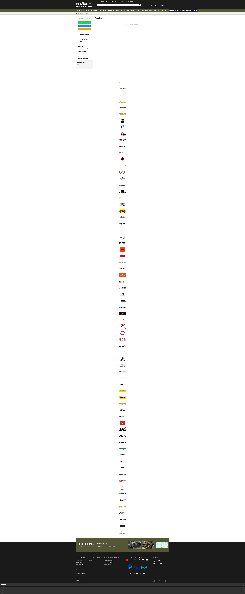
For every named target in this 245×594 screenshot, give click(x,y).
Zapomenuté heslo (107, 564)
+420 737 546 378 (161, 561)
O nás (98, 1)
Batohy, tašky (80, 10)
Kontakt (122, 1)
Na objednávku (81, 66)
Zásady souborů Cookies (108, 562)
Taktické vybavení (169, 10)
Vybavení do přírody (186, 10)
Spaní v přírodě (135, 10)
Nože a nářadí (102, 10)
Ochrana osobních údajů (108, 560)
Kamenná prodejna (129, 1)
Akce (80, 26)
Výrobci (89, 18)
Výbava (177, 10)
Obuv (128, 10)
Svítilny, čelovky (158, 10)
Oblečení (123, 10)
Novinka (81, 22)
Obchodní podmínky (104, 1)
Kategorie (80, 18)
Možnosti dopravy (79, 562)
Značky (195, 10)
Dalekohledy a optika (92, 10)
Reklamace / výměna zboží (114, 1)
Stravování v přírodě (146, 10)
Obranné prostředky (113, 10)
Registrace (90, 560)
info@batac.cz (159, 563)
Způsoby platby (79, 560)
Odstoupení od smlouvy (80, 573)
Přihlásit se (153, 5)
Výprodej (81, 29)
